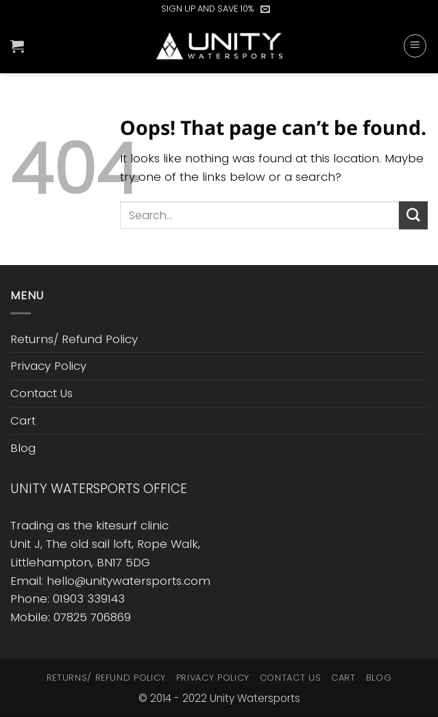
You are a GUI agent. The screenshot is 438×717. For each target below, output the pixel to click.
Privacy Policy (48, 365)
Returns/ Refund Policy (74, 339)
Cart (23, 420)
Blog (23, 448)
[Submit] (413, 215)
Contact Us (41, 393)
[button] (265, 9)
